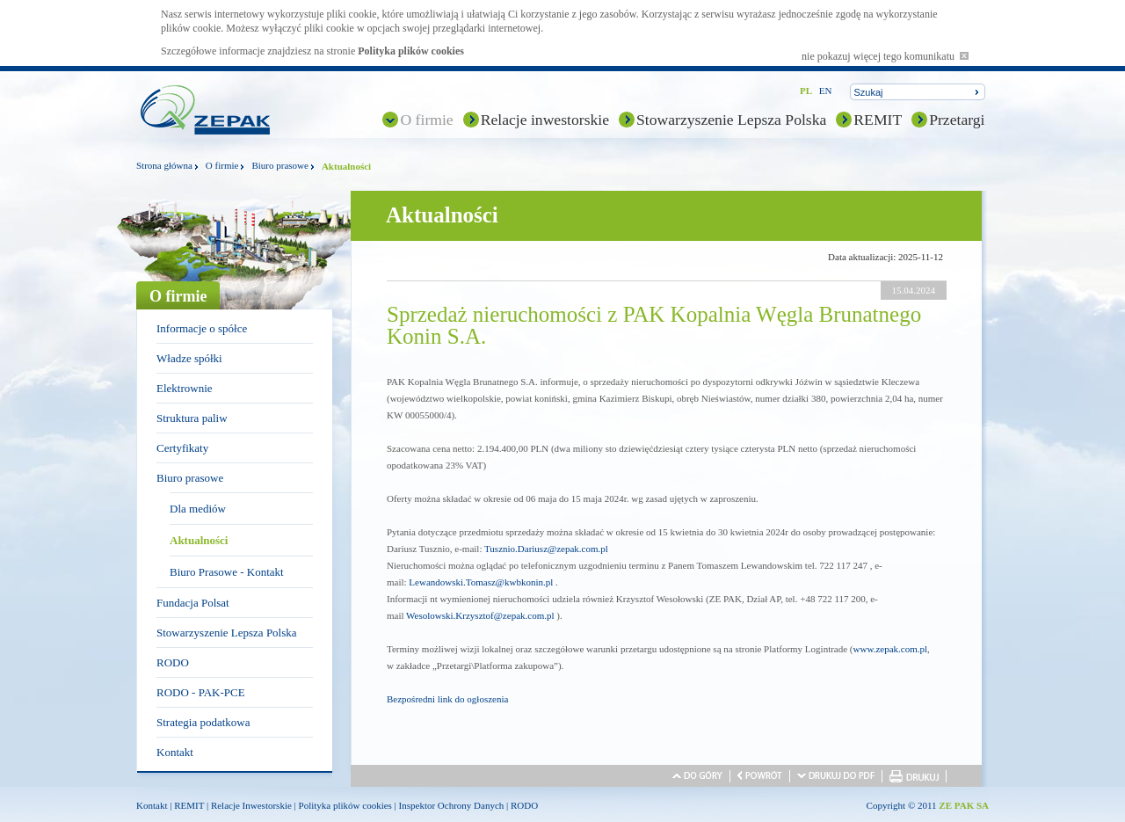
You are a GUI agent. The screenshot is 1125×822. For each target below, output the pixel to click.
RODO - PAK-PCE (200, 692)
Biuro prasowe (279, 165)
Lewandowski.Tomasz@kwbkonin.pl (481, 582)
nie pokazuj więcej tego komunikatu (885, 56)
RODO (172, 662)
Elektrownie (184, 388)
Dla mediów (198, 508)
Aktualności (199, 540)
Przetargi (956, 119)
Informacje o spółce (201, 328)
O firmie (426, 119)
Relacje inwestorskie (545, 119)
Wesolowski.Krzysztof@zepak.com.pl (480, 615)
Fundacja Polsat (192, 602)
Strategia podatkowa (203, 722)
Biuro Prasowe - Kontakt (227, 571)
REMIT (877, 119)
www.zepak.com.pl (890, 649)
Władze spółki (189, 358)
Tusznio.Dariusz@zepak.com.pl (546, 548)
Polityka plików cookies (411, 51)
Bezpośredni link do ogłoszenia (447, 699)
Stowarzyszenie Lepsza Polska (731, 119)
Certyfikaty (182, 448)
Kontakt (174, 752)
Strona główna (164, 165)
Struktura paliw (192, 418)
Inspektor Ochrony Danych (451, 805)
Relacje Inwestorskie (251, 805)
